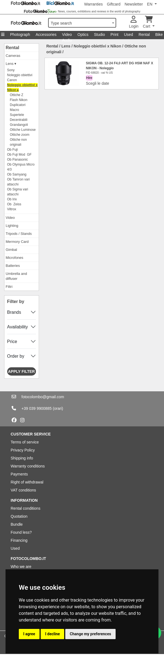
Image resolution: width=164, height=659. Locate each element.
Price (12, 341)
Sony (11, 70)
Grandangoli (19, 125)
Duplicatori (18, 105)
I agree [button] (29, 634)
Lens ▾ (11, 64)
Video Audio (67, 35)
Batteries (13, 266)
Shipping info (22, 458)
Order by (15, 356)
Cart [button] (148, 22)
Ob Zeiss (14, 204)
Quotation (19, 516)
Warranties (93, 4)
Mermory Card (17, 242)
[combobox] (82, 23)
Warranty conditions (28, 466)
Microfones (15, 258)
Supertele (17, 115)
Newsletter (133, 4)
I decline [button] (52, 634)
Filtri (9, 287)
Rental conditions (25, 508)
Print (114, 34)
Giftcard (113, 4)
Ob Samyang (17, 174)
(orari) (58, 408)
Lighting (12, 226)
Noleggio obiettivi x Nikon (97, 46)
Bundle (17, 524)
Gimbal (11, 250)
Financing (19, 540)
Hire (89, 78)
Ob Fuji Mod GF (19, 154)
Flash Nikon (18, 100)
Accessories (46, 34)
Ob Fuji (12, 150)
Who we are (21, 566)
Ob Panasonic (17, 159)
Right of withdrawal (27, 482)
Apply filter (21, 371)
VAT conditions (23, 490)
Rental (144, 34)
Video (10, 218)
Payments (19, 474)
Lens (66, 46)
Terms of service (25, 442)
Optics (82, 34)
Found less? (21, 532)
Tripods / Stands (19, 234)
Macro (14, 110)
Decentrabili (18, 120)
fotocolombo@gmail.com (43, 397)
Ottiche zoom (20, 135)
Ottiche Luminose (23, 130)
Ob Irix (12, 199)
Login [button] (133, 22)
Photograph (20, 34)
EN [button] (150, 4)
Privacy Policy (23, 450)
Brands (14, 312)
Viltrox (11, 209)
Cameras (13, 56)
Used (128, 34)
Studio (99, 34)
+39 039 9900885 (37, 408)
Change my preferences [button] (90, 634)
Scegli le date (97, 83)
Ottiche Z (17, 95)
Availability (17, 327)
